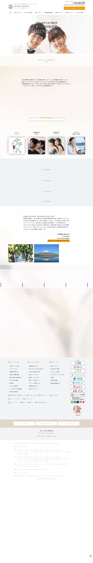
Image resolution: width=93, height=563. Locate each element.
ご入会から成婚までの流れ (34, 371)
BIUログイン (30, 402)
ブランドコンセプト (14, 368)
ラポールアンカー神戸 (22, 466)
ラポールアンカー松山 (22, 472)
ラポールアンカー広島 (42, 469)
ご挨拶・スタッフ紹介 (14, 366)
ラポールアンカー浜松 (22, 461)
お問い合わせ (54, 395)
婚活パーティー (44, 395)
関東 (15, 449)
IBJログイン (23, 402)
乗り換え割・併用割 (55, 368)
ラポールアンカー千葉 (22, 451)
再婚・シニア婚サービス (34, 380)
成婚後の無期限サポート (56, 383)
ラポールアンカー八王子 (43, 451)
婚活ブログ (22, 395)
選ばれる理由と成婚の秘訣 (15, 377)
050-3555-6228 (79, 3)
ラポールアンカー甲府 (32, 457)
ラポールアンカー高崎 (43, 449)
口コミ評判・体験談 (14, 380)
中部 (15, 457)
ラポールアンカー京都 (32, 464)
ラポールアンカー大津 (22, 464)
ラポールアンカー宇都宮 (33, 449)
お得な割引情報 (54, 380)
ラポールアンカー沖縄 (57, 475)
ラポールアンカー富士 (63, 459)
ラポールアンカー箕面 (42, 464)
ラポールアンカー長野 (55, 457)
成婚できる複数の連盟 (14, 374)
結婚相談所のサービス (33, 366)
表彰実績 (11, 383)
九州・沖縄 (17, 475)
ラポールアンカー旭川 (23, 443)
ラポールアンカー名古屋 (33, 461)
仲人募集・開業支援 (14, 391)
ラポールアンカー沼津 (53, 459)
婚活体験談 (13, 395)
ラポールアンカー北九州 (26, 475)
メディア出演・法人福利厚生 (16, 388)
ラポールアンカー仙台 (22, 446)
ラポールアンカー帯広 (44, 443)
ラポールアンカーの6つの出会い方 (36, 368)
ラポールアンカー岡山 (22, 469)
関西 (15, 464)
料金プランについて (55, 366)
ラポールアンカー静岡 (32, 459)
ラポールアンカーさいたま (55, 449)
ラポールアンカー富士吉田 (43, 457)
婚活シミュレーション (33, 374)
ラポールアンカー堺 (63, 464)
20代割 (52, 377)
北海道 (16, 443)
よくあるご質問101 (14, 386)
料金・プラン (55, 362)
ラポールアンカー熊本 (47, 475)
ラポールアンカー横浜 (54, 451)
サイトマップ (28, 398)
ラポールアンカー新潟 (22, 457)
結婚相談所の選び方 (14, 371)
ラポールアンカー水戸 (22, 449)
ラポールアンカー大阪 (53, 464)
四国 (15, 472)
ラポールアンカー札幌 (33, 443)
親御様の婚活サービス (33, 386)
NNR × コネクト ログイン (41, 402)
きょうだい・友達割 (55, 371)
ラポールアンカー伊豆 (42, 459)
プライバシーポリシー (16, 398)
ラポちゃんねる (33, 395)
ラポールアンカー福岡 (36, 475)
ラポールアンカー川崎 (64, 451)
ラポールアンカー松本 (22, 459)
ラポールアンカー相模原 (23, 453)
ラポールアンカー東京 (32, 451)
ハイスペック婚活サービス (34, 383)
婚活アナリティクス (33, 388)
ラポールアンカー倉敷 (32, 469)
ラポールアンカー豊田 (43, 461)
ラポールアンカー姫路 (32, 466)
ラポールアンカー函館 (54, 443)
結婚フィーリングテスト (34, 377)
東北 (15, 446)
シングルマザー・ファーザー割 (57, 374)
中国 (15, 469)
